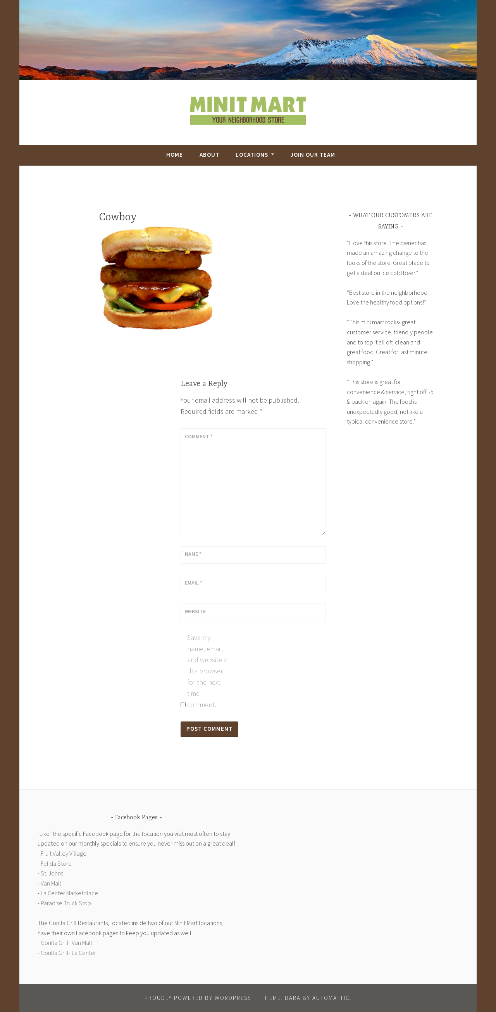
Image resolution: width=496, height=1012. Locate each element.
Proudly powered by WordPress (198, 998)
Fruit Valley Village (63, 853)
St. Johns (52, 873)
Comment (199, 436)
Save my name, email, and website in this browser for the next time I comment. (208, 671)
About (209, 154)
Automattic (331, 998)
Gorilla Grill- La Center (68, 953)
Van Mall (51, 883)
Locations (252, 154)
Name (193, 553)
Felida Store (56, 863)
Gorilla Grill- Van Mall (66, 942)
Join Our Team (313, 154)
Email (193, 582)
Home (174, 154)
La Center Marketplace (69, 893)
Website (195, 611)
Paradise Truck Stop (66, 903)
